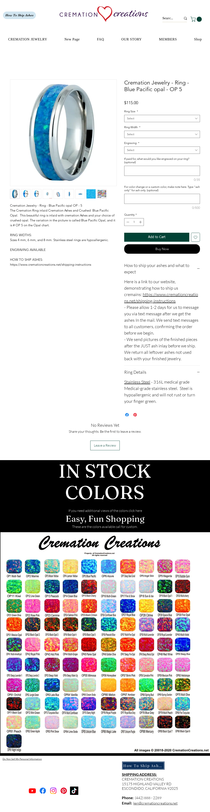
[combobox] (162, 118)
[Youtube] (32, 791)
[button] (197, 19)
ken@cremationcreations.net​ (155, 803)
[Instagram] (53, 791)
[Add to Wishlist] (195, 237)
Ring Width (132, 127)
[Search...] (168, 18)
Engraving (131, 143)
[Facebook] (43, 791)
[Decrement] (127, 222)
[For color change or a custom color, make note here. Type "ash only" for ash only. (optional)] (162, 199)
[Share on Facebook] (127, 414)
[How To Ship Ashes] (19, 15)
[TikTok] (74, 791)
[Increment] (140, 222)
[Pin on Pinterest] (135, 414)
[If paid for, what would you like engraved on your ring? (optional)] (162, 171)
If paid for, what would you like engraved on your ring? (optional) (156, 160)
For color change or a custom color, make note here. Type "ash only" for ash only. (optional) (162, 188)
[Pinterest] (64, 791)
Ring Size (131, 111)
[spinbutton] (134, 222)
